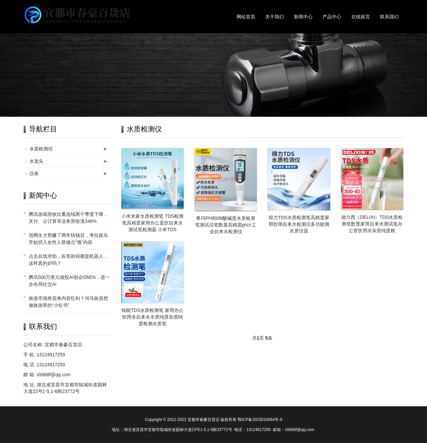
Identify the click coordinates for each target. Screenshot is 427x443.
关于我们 (274, 16)
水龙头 (36, 161)
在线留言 (360, 16)
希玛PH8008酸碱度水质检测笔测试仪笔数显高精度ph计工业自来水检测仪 (226, 224)
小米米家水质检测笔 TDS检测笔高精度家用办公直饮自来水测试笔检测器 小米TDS (152, 222)
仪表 (34, 173)
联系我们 (389, 16)
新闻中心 (303, 16)
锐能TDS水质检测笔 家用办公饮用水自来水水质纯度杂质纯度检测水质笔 (152, 317)
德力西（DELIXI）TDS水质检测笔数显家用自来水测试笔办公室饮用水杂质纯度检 (372, 223)
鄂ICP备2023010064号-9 (260, 419)
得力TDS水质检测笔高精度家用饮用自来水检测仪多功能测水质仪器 (299, 224)
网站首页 (246, 16)
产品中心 (332, 16)
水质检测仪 (41, 148)
